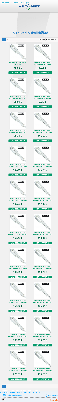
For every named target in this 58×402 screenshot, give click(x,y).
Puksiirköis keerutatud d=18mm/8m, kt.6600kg (42, 97)
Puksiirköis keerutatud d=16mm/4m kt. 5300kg (42, 63)
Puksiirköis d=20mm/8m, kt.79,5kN (18, 63)
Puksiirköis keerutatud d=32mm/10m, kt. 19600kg (42, 165)
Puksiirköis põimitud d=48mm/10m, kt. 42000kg (17, 335)
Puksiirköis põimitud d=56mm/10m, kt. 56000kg (42, 369)
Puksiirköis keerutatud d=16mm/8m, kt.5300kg (17, 97)
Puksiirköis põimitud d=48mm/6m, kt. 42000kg (42, 335)
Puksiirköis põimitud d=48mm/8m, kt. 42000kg (18, 369)
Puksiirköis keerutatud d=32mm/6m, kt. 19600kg (18, 199)
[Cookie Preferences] (3, 399)
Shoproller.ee (54, 400)
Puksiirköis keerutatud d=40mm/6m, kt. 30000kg (18, 301)
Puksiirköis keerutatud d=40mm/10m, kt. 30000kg (42, 267)
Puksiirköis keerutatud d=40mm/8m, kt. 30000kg (42, 301)
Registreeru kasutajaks (20, 3)
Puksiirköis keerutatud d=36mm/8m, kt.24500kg (18, 267)
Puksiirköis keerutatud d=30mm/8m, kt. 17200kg (18, 165)
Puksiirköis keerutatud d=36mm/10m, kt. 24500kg (17, 233)
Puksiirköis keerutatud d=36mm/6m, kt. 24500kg (42, 233)
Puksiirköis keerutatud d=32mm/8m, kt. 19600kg (42, 199)
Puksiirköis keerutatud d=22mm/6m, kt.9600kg (17, 131)
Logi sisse (5, 3)
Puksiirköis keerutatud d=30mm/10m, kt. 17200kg (42, 131)
